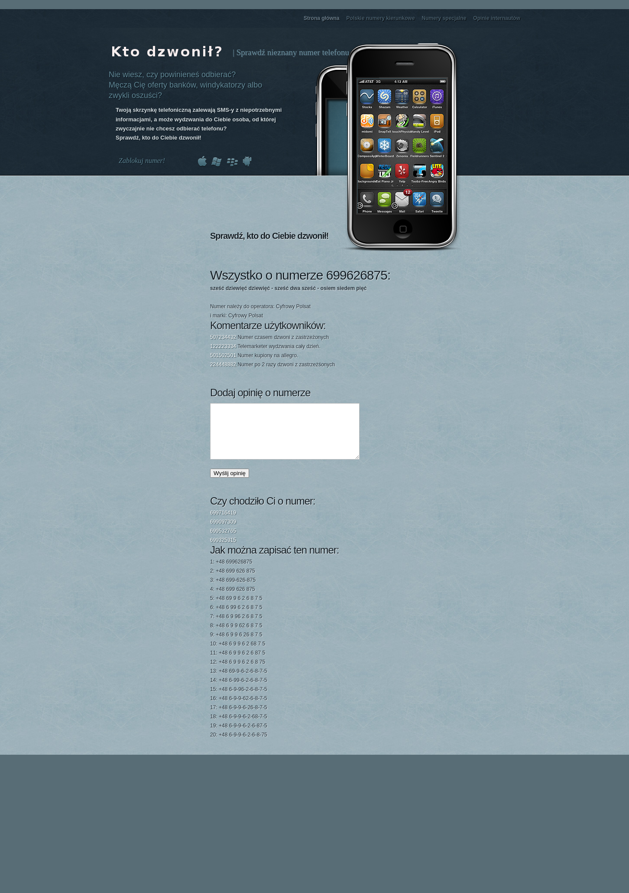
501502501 (223, 355)
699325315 (223, 551)
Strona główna (322, 18)
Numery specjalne (444, 18)
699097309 (223, 532)
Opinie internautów (496, 18)
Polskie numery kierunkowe (381, 18)
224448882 (223, 365)
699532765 (223, 541)
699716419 (223, 523)
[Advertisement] (405, 313)
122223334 (223, 346)
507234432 (223, 337)
